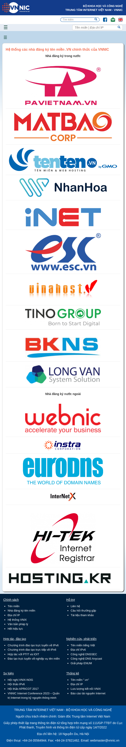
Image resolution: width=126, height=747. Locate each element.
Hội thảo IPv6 (16, 684)
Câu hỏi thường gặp (83, 610)
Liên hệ (75, 606)
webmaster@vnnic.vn (104, 740)
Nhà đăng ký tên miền (21, 610)
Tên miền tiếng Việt (83, 645)
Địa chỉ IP (14, 615)
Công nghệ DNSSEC (84, 654)
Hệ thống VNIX (17, 619)
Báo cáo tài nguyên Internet (88, 693)
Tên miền (13, 606)
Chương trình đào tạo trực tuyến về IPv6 (33, 645)
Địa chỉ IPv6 (78, 649)
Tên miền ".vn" (80, 679)
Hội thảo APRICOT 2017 (23, 688)
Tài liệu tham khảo (82, 615)
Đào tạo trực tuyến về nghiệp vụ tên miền (34, 658)
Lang (118, 17)
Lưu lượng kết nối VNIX (86, 688)
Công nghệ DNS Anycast (86, 658)
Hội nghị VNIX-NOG (20, 679)
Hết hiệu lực (15, 628)
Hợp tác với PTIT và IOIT (23, 654)
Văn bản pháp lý (18, 624)
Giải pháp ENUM (81, 663)
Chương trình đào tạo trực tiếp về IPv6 (32, 649)
